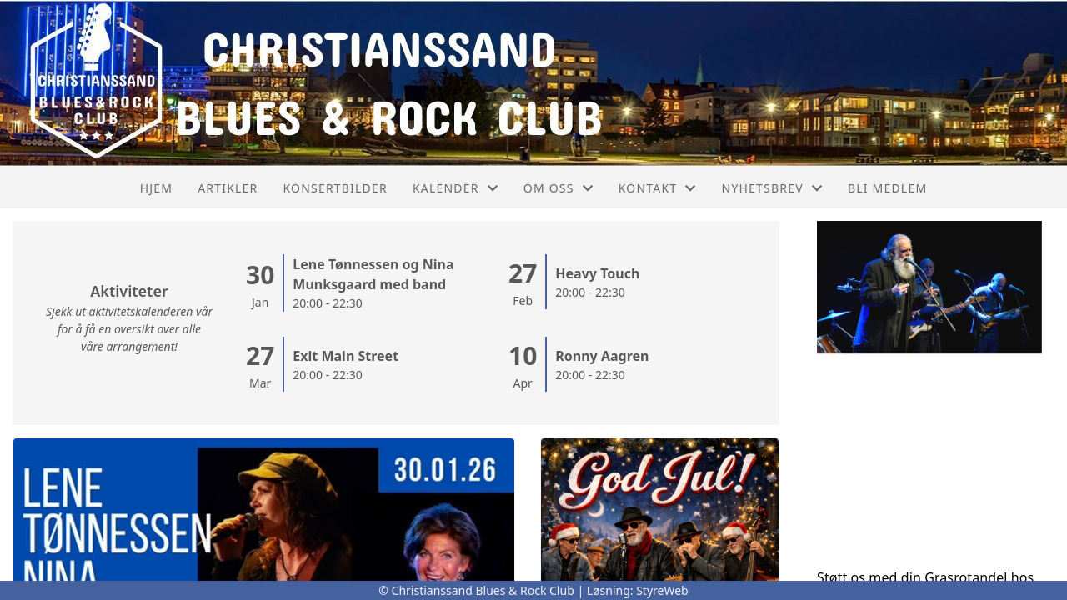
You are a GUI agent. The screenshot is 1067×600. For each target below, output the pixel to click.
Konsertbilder (335, 188)
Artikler (228, 188)
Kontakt (658, 188)
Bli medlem (887, 188)
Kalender (455, 188)
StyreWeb (662, 590)
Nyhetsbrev (772, 188)
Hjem (156, 188)
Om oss (558, 188)
